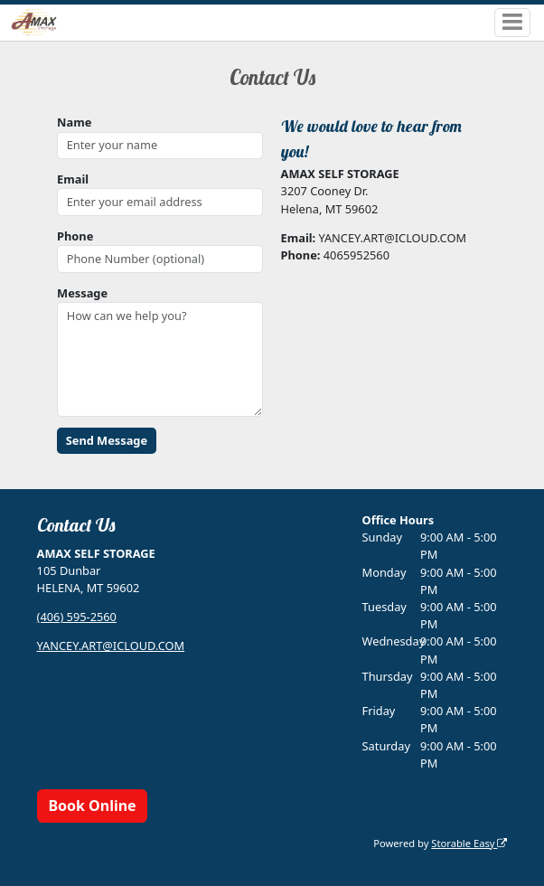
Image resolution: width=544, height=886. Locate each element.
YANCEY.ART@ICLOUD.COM (111, 645)
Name (74, 122)
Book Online (92, 805)
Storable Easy (469, 843)
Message (82, 293)
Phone (75, 236)
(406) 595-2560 (77, 616)
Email (73, 179)
